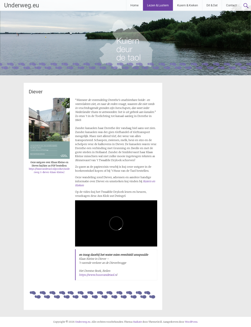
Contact (231, 5)
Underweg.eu (21, 5)
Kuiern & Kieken (187, 5)
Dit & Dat (212, 5)
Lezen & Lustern (158, 5)
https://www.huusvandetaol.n (97, 274)
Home (134, 5)
